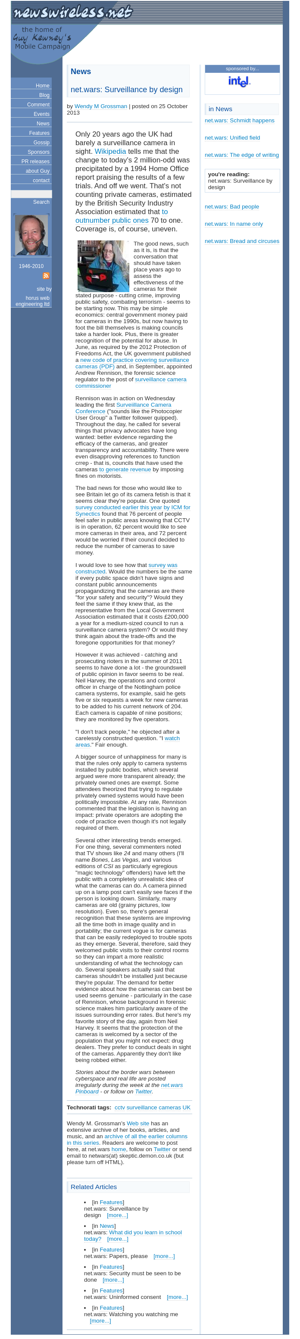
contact (41, 180)
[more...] (117, 1215)
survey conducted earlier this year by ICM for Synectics (133, 510)
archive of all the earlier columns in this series (127, 1139)
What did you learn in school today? (133, 1235)
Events (42, 114)
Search (41, 202)
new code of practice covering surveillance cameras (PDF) (132, 363)
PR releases (36, 162)
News (43, 124)
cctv (120, 1107)
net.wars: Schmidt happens (240, 120)
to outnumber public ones (121, 216)
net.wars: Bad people (232, 206)
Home (43, 86)
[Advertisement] (177, 45)
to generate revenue (125, 469)
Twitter (143, 1091)
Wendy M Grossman (101, 106)
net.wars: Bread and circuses (242, 241)
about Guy (38, 171)
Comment (38, 105)
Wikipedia (110, 151)
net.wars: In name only (234, 224)
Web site (138, 1123)
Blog (44, 95)
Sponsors (39, 152)
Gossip (42, 143)
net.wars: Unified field (232, 137)
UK (187, 1107)
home (119, 1149)
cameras (170, 1107)
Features (39, 133)
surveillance (142, 1107)
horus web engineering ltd (33, 301)
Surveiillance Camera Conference (123, 408)
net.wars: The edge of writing (242, 155)
